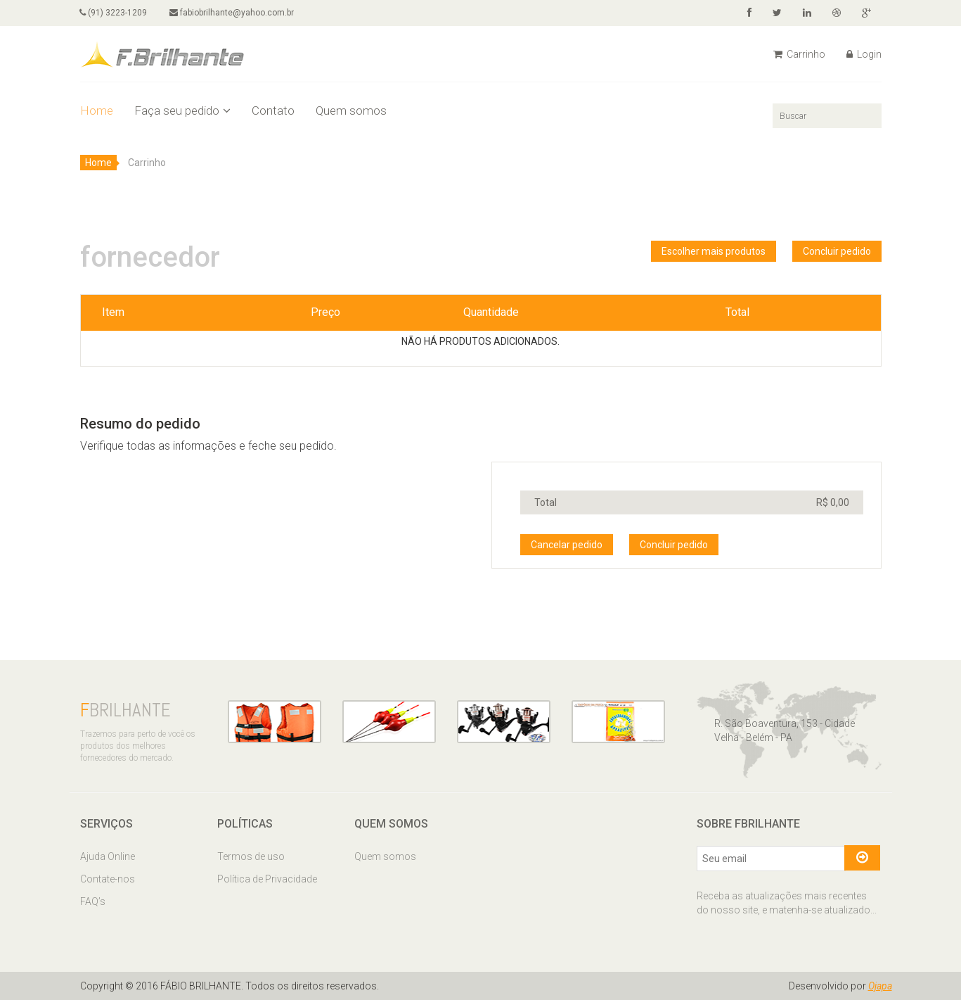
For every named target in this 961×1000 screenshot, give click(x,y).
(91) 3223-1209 (114, 13)
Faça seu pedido (182, 110)
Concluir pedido (837, 251)
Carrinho (799, 54)
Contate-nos (107, 879)
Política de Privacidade (267, 879)
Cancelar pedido (566, 544)
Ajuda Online (107, 856)
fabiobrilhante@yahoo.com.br (232, 13)
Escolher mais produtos (714, 251)
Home (96, 110)
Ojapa (880, 986)
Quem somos (351, 110)
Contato (273, 110)
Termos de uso (251, 856)
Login (864, 54)
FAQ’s (92, 901)
